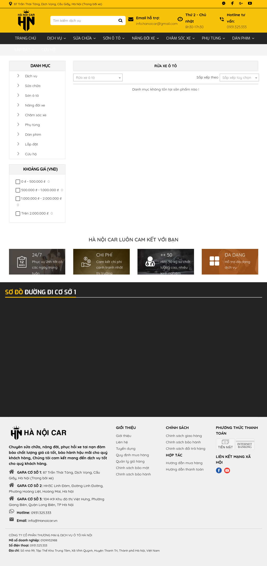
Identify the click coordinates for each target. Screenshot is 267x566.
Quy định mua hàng (132, 455)
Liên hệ (122, 442)
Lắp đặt (22, 49)
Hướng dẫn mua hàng (184, 463)
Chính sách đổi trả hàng (185, 448)
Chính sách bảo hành (133, 474)
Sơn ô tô (112, 38)
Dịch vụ (54, 38)
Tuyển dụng (125, 448)
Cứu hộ (48, 49)
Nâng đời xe (143, 38)
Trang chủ (25, 38)
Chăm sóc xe (178, 38)
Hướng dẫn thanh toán (185, 469)
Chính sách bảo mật (132, 467)
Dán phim (241, 38)
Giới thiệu (123, 435)
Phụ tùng (211, 38)
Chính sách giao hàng (184, 435)
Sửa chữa (82, 38)
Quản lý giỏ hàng (130, 461)
